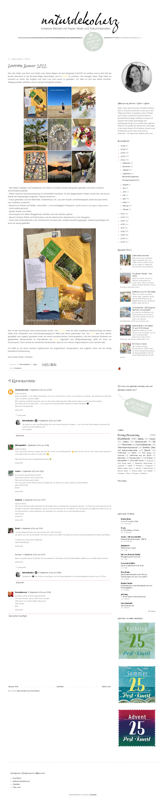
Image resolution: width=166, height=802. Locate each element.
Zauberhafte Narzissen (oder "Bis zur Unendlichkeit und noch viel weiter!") (134, 576)
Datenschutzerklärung (21, 781)
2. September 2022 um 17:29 (32, 528)
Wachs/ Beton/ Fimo (125, 468)
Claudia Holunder (21, 390)
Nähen (134, 453)
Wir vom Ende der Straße (130, 555)
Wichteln (143, 473)
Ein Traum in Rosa (139, 344)
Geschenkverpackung (127, 447)
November (127, 167)
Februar (126, 206)
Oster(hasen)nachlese (140, 256)
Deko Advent (148, 468)
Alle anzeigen (151, 611)
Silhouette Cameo (137, 461)
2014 (123, 239)
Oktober (126, 170)
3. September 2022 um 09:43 (49, 421)
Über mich (17, 787)
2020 (123, 217)
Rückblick (17, 368)
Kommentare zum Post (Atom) (28, 691)
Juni (125, 192)
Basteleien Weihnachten (143, 463)
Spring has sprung (127, 606)
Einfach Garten (126, 583)
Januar (126, 209)
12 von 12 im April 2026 (129, 521)
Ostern (126, 441)
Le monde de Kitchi (128, 563)
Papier (152, 439)
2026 (123, 146)
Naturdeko (121, 458)
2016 (123, 231)
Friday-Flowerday (128, 435)
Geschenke (127, 444)
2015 (123, 235)
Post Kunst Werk (124, 463)
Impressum (17, 778)
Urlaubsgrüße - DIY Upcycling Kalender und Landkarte (143, 309)
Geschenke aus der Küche (140, 455)
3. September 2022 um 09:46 (49, 573)
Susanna (18, 500)
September (127, 174)
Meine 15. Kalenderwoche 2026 (132, 566)
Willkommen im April (128, 548)
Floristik (139, 466)
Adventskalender (143, 444)
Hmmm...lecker (123, 471)
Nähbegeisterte (20, 445)
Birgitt (17, 528)
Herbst (147, 450)
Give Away (146, 453)
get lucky (124, 594)
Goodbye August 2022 (130, 180)
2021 (123, 214)
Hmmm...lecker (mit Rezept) (142, 471)
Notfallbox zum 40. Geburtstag (143, 292)
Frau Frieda (125, 572)
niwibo (17, 471)
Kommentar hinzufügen (18, 616)
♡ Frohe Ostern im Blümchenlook (133, 597)
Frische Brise (126, 519)
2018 (123, 224)
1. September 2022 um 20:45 (38, 445)
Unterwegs (122, 453)
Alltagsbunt (125, 546)
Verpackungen (134, 458)
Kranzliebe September (130, 177)
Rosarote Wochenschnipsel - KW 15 (133, 539)
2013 (123, 242)
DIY (154, 441)
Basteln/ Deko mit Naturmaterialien (136, 449)
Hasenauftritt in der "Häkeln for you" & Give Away (142, 327)
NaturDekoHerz (28, 421)
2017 (123, 228)
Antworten (19, 410)
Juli (124, 188)
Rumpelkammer (21, 592)
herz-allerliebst (126, 603)
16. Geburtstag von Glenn (130, 530)
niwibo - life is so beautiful (131, 537)
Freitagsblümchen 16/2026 (130, 557)
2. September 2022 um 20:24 (33, 555)
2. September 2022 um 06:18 (32, 471)
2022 (123, 160)
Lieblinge (121, 466)
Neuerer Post (13, 687)
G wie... (123, 528)
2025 (123, 149)
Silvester (121, 473)
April (125, 199)
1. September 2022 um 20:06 (40, 390)
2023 (123, 156)
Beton (128, 473)
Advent (138, 468)
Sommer (121, 455)
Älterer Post (106, 687)
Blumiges (135, 473)
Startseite (60, 687)
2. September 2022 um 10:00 (34, 500)
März (125, 202)
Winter (130, 466)
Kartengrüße (141, 441)
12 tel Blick (148, 458)
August (125, 185)
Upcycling (149, 466)
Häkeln (141, 439)
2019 (123, 221)
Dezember (127, 163)
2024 (123, 153)
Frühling (150, 461)
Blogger (94, 795)
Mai (124, 195)
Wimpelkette (122, 461)
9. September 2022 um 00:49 (39, 592)
